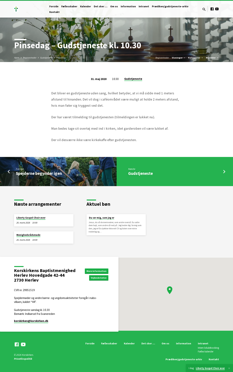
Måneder (212, 57)
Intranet (144, 6)
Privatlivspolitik (23, 358)
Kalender (85, 6)
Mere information (95, 270)
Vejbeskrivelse (97, 278)
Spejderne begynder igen (39, 173)
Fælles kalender (205, 351)
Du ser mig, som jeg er (101, 217)
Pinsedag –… (63, 57)
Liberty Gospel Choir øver (30, 217)
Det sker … (100, 6)
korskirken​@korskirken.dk (31, 321)
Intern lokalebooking (208, 347)
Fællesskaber (69, 6)
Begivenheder (29, 57)
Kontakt (54, 12)
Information (128, 6)
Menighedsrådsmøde (28, 235)
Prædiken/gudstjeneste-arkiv (170, 6)
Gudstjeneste (46, 57)
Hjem (16, 57)
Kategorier (195, 57)
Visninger (179, 57)
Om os (114, 6)
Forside (53, 6)
